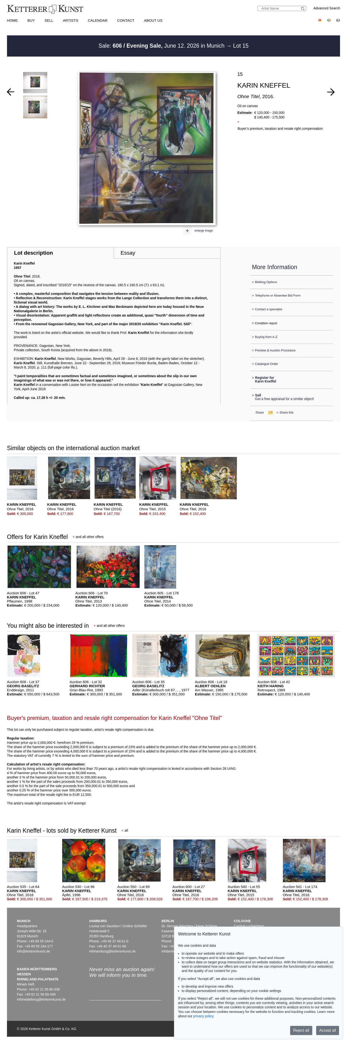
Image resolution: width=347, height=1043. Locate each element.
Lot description (33, 253)
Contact (125, 20)
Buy (31, 20)
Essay (127, 253)
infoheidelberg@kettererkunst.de (41, 999)
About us (153, 20)
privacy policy (203, 1016)
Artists (70, 20)
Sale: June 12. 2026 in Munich (162, 46)
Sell (49, 20)
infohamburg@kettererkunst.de (112, 951)
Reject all (301, 1030)
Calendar (97, 20)
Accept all (327, 1030)
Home (12, 20)
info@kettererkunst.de (33, 951)
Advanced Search (327, 8)
